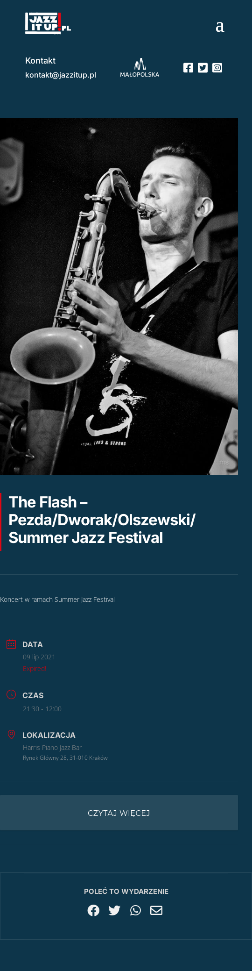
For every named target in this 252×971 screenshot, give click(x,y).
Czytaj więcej (119, 813)
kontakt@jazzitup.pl (60, 74)
